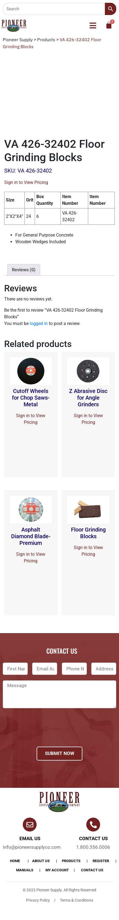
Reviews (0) (24, 269)
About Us (41, 861)
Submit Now (59, 753)
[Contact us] (93, 825)
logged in (39, 323)
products (71, 861)
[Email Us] (30, 825)
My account (57, 870)
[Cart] (109, 25)
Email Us (29, 838)
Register (101, 861)
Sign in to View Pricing (26, 182)
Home (15, 861)
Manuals (24, 870)
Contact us (93, 838)
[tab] (23, 270)
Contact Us (92, 870)
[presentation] (45, 735)
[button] (93, 25)
